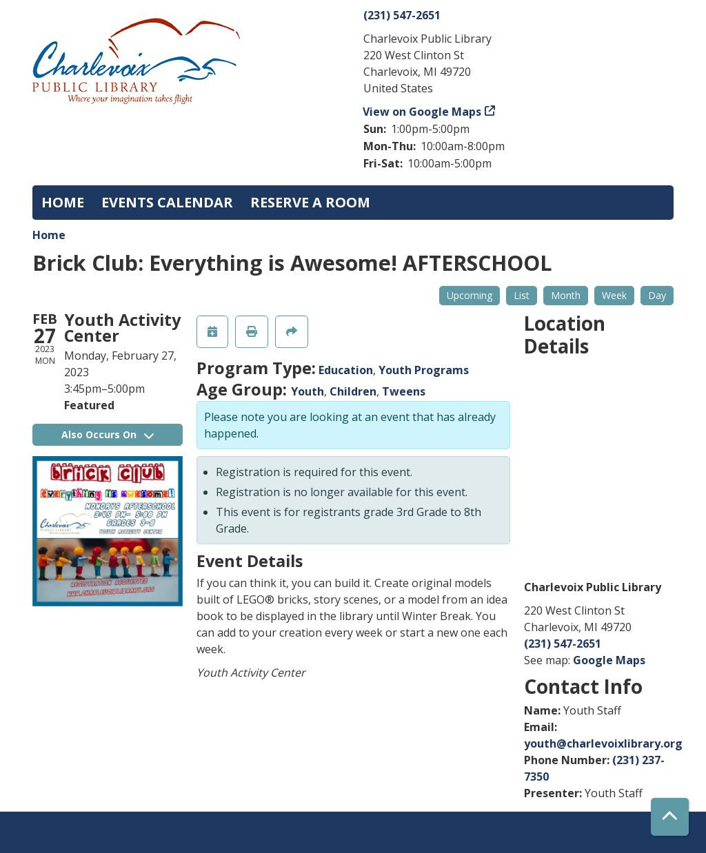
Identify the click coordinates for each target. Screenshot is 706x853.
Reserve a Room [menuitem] (310, 202)
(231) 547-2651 (402, 15)
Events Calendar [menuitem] (167, 202)
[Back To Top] (670, 817)
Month (566, 295)
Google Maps (609, 660)
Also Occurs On (107, 434)
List (522, 295)
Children (353, 391)
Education (346, 370)
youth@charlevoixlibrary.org (603, 743)
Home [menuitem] (62, 202)
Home (48, 235)
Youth (307, 391)
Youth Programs (424, 370)
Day (657, 295)
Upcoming (469, 295)
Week (614, 295)
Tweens (403, 391)
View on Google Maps (422, 111)
